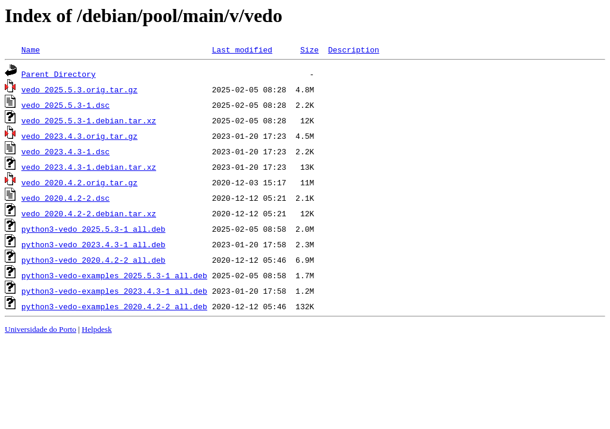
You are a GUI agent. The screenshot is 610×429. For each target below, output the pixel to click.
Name (30, 49)
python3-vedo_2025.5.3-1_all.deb (93, 228)
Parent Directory (58, 74)
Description (353, 49)
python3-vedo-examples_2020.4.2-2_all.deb (114, 306)
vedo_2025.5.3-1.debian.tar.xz (88, 120)
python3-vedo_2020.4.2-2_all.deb (93, 259)
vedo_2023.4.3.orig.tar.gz (79, 135)
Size (309, 49)
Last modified (242, 49)
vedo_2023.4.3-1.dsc (65, 151)
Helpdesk (96, 329)
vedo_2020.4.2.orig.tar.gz (79, 182)
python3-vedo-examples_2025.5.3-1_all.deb (114, 275)
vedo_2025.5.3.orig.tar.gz (79, 89)
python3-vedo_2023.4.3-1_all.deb (93, 244)
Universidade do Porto (40, 329)
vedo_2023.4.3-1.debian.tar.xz (88, 166)
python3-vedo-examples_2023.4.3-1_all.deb (114, 290)
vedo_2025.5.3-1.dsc (65, 105)
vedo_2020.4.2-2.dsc (65, 197)
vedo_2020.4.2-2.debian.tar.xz (88, 213)
